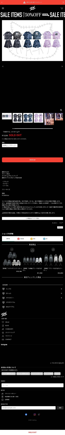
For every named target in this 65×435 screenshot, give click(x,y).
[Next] (62, 66)
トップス (8, 289)
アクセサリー (10, 298)
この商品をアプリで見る (32, 218)
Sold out (32, 160)
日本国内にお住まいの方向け (32, 165)
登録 (60, 408)
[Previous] (3, 66)
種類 (3, 142)
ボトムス (8, 293)
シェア (61, 223)
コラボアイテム (10, 302)
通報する (60, 227)
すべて (8, 238)
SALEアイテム (10, 307)
